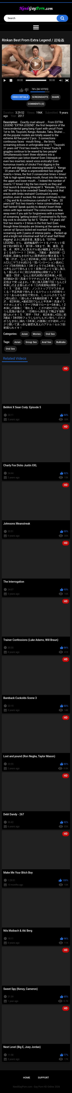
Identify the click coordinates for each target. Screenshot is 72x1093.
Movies (37, 334)
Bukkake (60, 342)
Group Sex (31, 342)
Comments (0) (36, 104)
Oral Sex (50, 334)
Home (26, 1077)
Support (43, 1077)
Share (55, 97)
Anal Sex (46, 342)
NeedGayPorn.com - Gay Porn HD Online (33, 1086)
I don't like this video (26, 90)
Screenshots (40, 97)
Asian (25, 334)
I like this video (21, 90)
